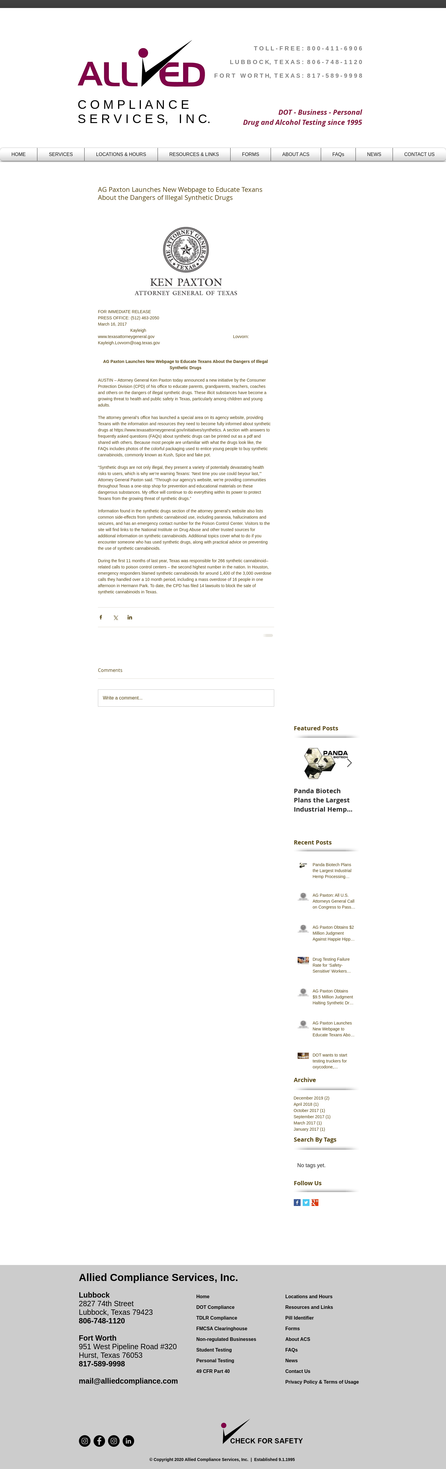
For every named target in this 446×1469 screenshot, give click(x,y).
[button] (61, 154)
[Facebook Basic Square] (297, 1202)
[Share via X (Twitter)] (115, 617)
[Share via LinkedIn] (130, 617)
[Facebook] (99, 1441)
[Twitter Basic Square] (306, 1202)
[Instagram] (114, 1441)
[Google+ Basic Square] (315, 1202)
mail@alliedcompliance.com (128, 1381)
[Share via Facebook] (101, 617)
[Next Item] (349, 763)
